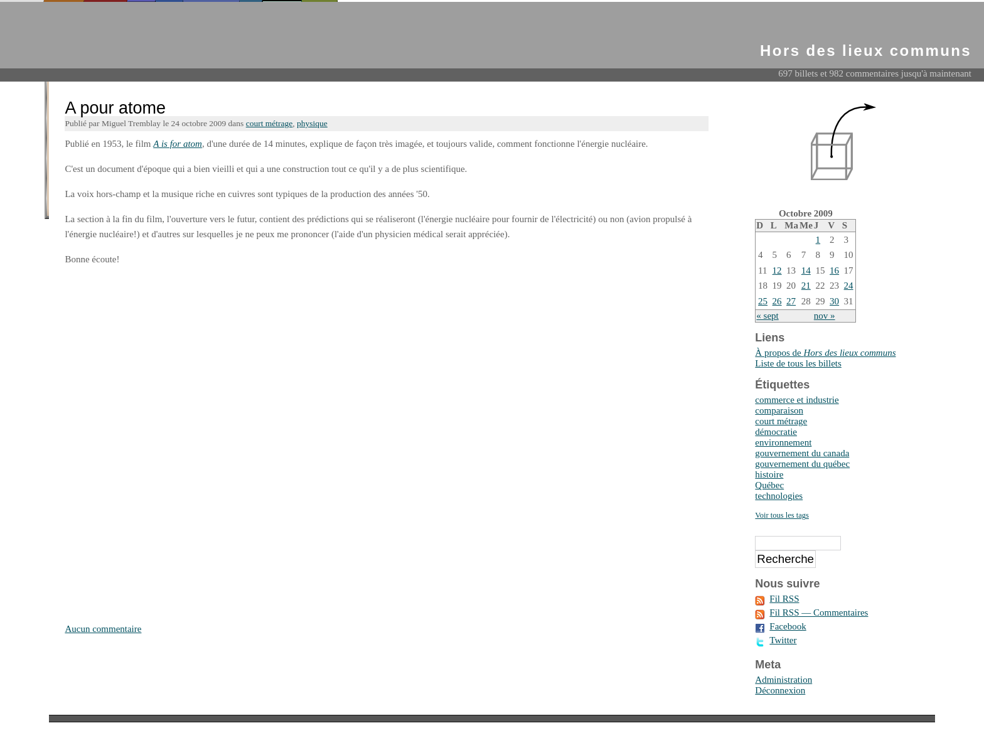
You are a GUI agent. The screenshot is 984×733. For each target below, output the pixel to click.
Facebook (787, 626)
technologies (779, 496)
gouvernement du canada (802, 453)
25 (762, 301)
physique (312, 123)
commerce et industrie (796, 400)
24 (848, 286)
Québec (769, 485)
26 (777, 301)
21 (806, 286)
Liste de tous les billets (798, 363)
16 (834, 270)
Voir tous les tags (782, 515)
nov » (824, 316)
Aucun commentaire (103, 629)
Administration (783, 680)
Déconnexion (780, 690)
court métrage (269, 123)
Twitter (782, 640)
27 (791, 301)
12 (777, 270)
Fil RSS (784, 599)
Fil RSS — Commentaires (818, 612)
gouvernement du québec (802, 464)
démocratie (776, 432)
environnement (783, 442)
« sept (767, 316)
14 (806, 270)
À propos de (825, 353)
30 (834, 301)
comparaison (779, 410)
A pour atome (115, 108)
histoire (769, 474)
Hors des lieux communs (865, 50)
